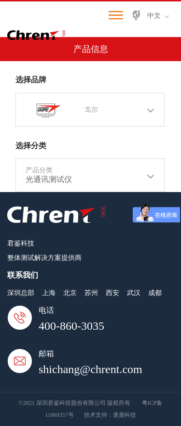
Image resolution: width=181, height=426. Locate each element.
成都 (155, 293)
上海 (49, 293)
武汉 (133, 293)
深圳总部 (20, 293)
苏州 (91, 293)
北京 (70, 293)
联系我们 (22, 275)
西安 (112, 293)
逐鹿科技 (124, 415)
